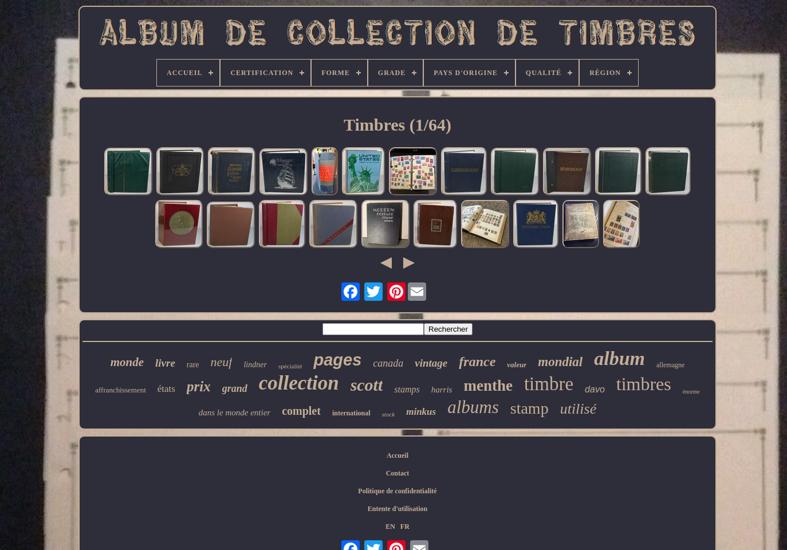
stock (388, 414)
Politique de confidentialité (397, 491)
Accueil (397, 455)
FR (405, 526)
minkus (421, 411)
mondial (560, 362)
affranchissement (120, 390)
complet (301, 410)
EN (390, 526)
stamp (529, 408)
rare (193, 364)
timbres (643, 384)
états (166, 388)
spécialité (290, 366)
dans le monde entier (234, 412)
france (477, 361)
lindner (254, 364)
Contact (398, 473)
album (619, 358)
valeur (516, 364)
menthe (487, 385)
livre (165, 363)
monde (127, 362)
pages (337, 360)
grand (234, 388)
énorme (691, 391)
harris (441, 389)
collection (299, 383)
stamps (406, 389)
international (351, 413)
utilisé (578, 408)
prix (199, 386)
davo (595, 389)
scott (367, 384)
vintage (431, 363)
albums (473, 407)
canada (388, 363)
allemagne (670, 365)
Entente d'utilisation (397, 509)
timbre (548, 384)
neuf (222, 362)
